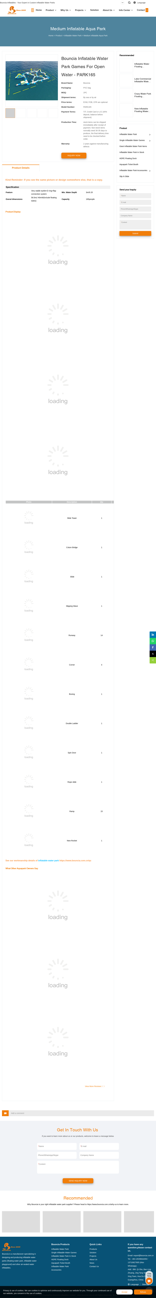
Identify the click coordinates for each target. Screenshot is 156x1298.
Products (93, 1249)
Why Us (62, 10)
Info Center (122, 10)
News (92, 1263)
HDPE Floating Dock (128, 158)
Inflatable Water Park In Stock (131, 152)
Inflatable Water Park (72, 36)
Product (48, 10)
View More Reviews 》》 (95, 1086)
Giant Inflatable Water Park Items (133, 146)
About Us (105, 10)
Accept (124, 1292)
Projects (77, 10)
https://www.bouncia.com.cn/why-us (102, 1204)
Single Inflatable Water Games (132, 140)
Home (37, 10)
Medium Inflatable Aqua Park (95, 36)
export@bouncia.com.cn (143, 1256)
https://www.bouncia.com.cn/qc (75, 860)
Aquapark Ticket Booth (128, 164)
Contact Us (140, 10)
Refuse (143, 1292)
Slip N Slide (124, 176)
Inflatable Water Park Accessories (133, 170)
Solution (92, 10)
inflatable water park (48, 860)
